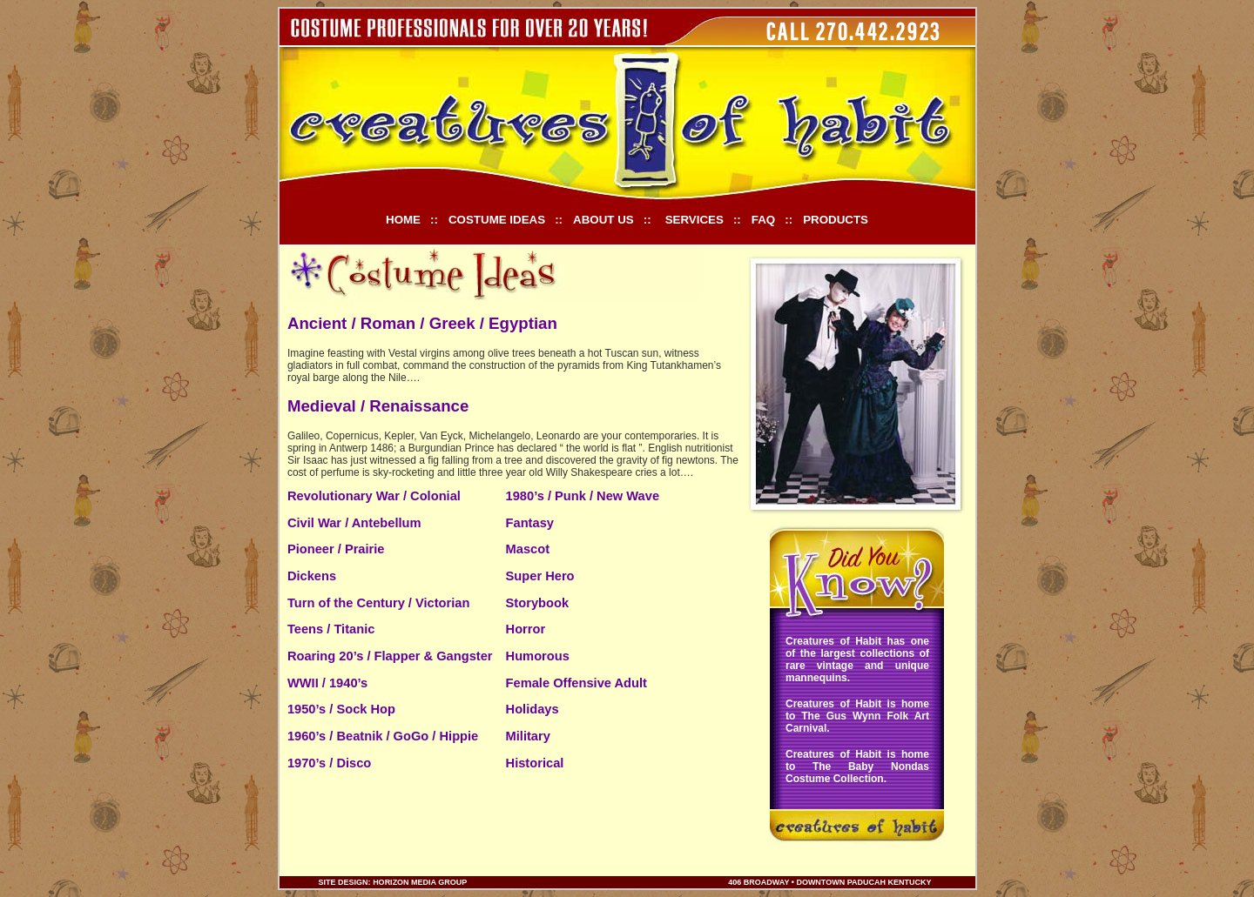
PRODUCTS (835, 219)
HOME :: (412, 219)
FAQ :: (772, 219)
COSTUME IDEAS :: (505, 219)
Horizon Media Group (421, 882)
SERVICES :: (703, 219)
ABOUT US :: (612, 219)
